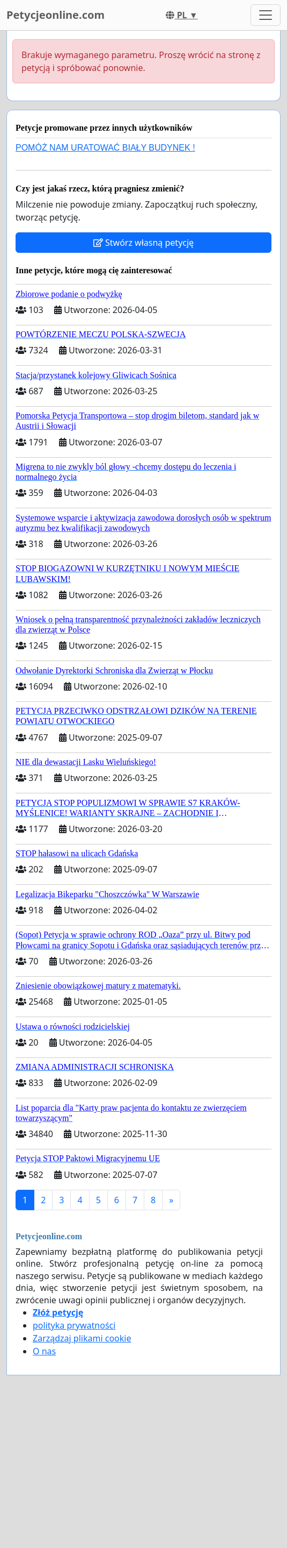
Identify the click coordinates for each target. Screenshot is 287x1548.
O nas (44, 1351)
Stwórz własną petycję (143, 242)
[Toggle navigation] (266, 15)
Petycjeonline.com (55, 15)
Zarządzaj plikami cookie (82, 1338)
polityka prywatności (74, 1325)
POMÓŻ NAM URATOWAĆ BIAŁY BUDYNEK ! (105, 147)
